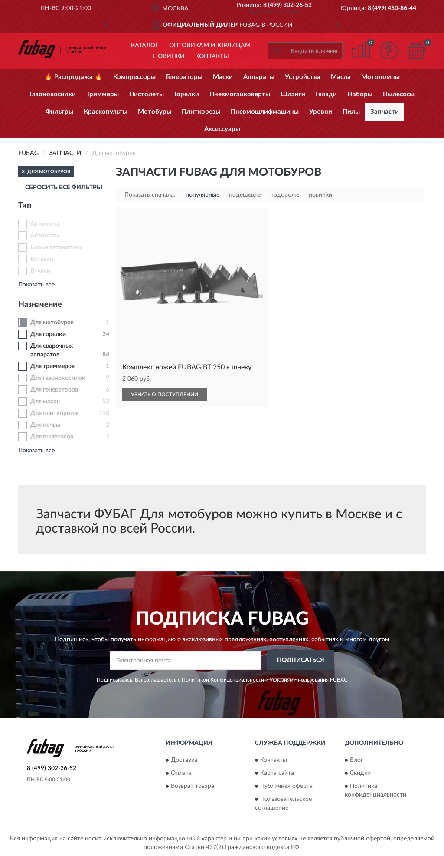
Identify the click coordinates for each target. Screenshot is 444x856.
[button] (274, 11)
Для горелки (48, 334)
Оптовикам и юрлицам (210, 46)
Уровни (320, 112)
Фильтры (59, 112)
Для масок (45, 401)
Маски (223, 77)
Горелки (186, 94)
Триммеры (102, 94)
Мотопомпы (380, 77)
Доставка (184, 760)
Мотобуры (154, 112)
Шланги (293, 94)
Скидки (360, 773)
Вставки (41, 259)
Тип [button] (24, 206)
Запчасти (384, 112)
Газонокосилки (52, 94)
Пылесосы (399, 94)
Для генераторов (54, 390)
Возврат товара (192, 786)
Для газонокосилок (57, 378)
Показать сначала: (150, 195)
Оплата (181, 773)
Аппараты (258, 77)
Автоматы (44, 224)
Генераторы (184, 77)
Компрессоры (134, 77)
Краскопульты (105, 112)
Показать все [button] (36, 285)
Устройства (302, 77)
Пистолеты (146, 94)
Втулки (40, 271)
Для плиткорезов (54, 413)
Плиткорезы (201, 112)
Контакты (212, 56)
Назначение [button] (40, 305)
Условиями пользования (299, 679)
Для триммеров (52, 366)
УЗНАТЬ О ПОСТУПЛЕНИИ (164, 394)
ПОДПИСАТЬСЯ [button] (300, 660)
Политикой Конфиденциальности (223, 679)
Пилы (351, 112)
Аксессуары (222, 129)
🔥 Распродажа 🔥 (73, 77)
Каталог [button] (145, 46)
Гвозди (326, 94)
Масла (341, 77)
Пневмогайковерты (239, 94)
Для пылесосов (51, 437)
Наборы (359, 94)
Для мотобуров (52, 322)
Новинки (169, 56)
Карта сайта (277, 773)
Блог (356, 760)
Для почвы (45, 425)
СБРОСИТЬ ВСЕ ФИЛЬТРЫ (63, 187)
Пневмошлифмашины (265, 112)
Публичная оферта (286, 786)
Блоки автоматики (56, 247)
